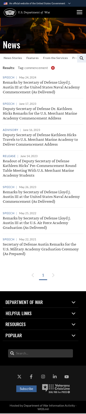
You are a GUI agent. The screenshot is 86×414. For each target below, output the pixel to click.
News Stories (13, 58)
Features (32, 58)
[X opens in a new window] (19, 377)
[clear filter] (53, 67)
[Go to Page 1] (43, 276)
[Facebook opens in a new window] (31, 377)
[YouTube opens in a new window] (66, 377)
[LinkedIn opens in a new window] (54, 377)
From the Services (55, 58)
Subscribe (26, 389)
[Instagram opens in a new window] (43, 377)
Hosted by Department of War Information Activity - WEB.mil (43, 407)
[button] (79, 12)
